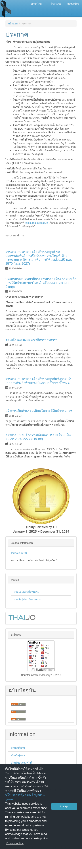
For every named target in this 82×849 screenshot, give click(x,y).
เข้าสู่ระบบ (56, 3)
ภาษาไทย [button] (37, 3)
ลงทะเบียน (73, 3)
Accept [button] (64, 806)
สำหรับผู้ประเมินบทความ (27, 599)
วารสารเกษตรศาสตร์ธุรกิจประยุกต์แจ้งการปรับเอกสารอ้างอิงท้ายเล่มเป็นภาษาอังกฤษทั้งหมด (38, 381)
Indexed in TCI (19, 553)
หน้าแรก (13, 23)
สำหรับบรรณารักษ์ (21, 762)
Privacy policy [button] (15, 843)
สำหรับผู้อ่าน (18, 747)
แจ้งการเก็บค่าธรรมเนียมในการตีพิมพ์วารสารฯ (38, 411)
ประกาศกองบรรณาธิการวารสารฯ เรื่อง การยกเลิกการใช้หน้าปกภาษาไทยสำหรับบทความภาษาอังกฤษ (40, 283)
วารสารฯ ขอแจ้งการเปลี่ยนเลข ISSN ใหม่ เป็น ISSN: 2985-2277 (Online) (38, 437)
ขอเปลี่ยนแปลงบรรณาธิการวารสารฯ (31, 340)
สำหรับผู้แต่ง (18, 755)
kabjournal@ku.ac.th (36, 222)
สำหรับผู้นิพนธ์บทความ (26, 591)
